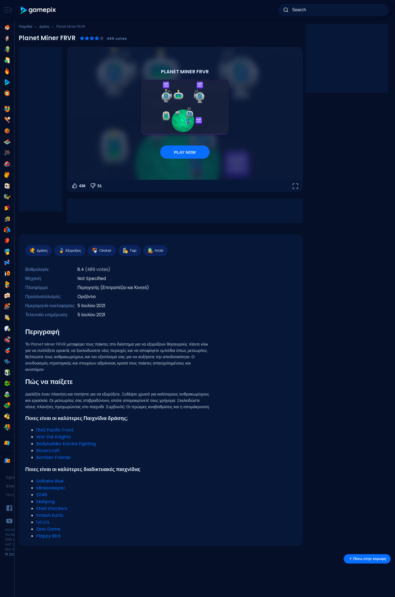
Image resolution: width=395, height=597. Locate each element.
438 (78, 186)
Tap (129, 250)
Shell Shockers (51, 508)
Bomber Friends (53, 457)
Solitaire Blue (50, 481)
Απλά (155, 250)
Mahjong (45, 501)
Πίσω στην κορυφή (367, 558)
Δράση (44, 26)
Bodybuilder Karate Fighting (66, 444)
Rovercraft (48, 450)
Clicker (102, 250)
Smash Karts (49, 515)
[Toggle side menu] (7, 10)
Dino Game (48, 529)
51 (96, 186)
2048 (41, 495)
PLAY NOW (185, 152)
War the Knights (53, 437)
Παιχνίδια (25, 26)
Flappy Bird (48, 536)
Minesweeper (50, 488)
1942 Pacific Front (55, 430)
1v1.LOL (43, 522)
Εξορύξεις (69, 250)
